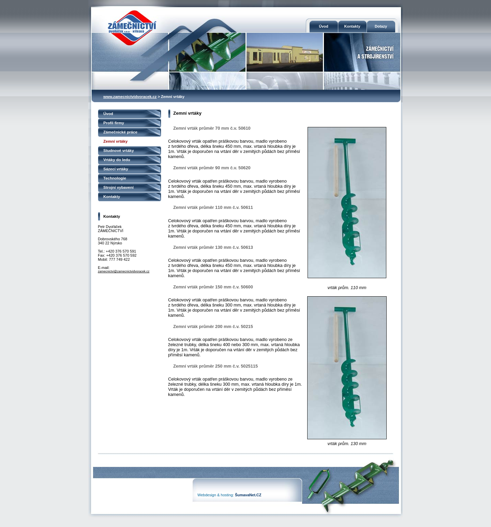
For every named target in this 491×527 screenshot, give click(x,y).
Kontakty (352, 26)
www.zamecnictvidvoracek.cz (130, 97)
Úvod (323, 26)
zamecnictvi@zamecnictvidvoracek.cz (123, 271)
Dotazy (381, 26)
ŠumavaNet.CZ (248, 495)
